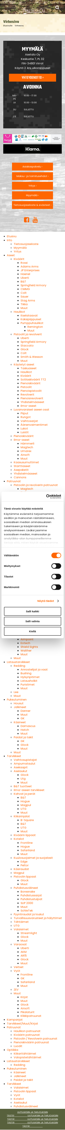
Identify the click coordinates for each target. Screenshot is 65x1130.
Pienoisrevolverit (32, 398)
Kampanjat (15, 1020)
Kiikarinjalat (22, 816)
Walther (26, 651)
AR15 (24, 956)
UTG (23, 809)
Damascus (28, 726)
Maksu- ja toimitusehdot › (32, 176)
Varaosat (20, 944)
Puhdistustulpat (31, 899)
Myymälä (20, 248)
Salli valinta (32, 621)
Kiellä (32, 631)
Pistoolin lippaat (25, 877)
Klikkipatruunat (31, 1016)
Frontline (27, 843)
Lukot (24, 428)
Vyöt (17, 971)
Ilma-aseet (28, 406)
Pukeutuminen (17, 700)
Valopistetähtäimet (27, 1057)
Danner (26, 711)
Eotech (25, 643)
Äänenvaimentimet (34, 425)
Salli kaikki (32, 611)
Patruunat (14, 481)
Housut (18, 703)
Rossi (24, 263)
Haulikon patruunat (27, 1031)
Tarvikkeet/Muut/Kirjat (22, 1024)
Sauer (24, 297)
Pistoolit (26, 387)
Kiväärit (19, 259)
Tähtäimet (21, 922)
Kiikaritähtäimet (25, 1054)
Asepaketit (21, 470)
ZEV (16, 990)
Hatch (25, 730)
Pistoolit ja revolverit (28, 334)
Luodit (18, 1046)
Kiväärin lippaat (25, 835)
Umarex (26, 451)
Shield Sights (29, 647)
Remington (35, 327)
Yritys (17, 251)
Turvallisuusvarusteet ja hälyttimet (38, 918)
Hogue (25, 801)
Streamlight (29, 933)
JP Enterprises (30, 270)
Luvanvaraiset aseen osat (31, 410)
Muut (24, 308)
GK (23, 718)
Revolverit (27, 395)
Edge (24, 862)
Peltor (25, 865)
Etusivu (11, 236)
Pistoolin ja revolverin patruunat (36, 485)
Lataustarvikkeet (18, 662)
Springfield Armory (33, 285)
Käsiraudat (21, 869)
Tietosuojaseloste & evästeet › (32, 205)
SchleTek (27, 911)
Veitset (18, 967)
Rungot (26, 417)
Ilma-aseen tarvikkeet (29, 790)
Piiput (24, 413)
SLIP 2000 (27, 903)
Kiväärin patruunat (27, 1035)
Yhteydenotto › (33, 78)
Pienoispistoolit (31, 391)
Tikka (24, 304)
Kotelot (19, 839)
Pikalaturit (27, 1012)
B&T (23, 282)
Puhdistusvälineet (26, 888)
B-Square (27, 820)
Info (9, 240)
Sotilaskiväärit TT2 (33, 380)
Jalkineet (20, 707)
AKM (24, 952)
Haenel (25, 274)
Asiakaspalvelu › (32, 166)
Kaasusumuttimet (26, 462)
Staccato (27, 346)
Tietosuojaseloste (26, 244)
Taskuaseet (29, 368)
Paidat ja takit (23, 737)
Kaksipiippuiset (31, 319)
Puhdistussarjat (31, 895)
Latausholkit (29, 681)
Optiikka (12, 1050)
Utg (23, 779)
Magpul (26, 805)
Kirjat (24, 997)
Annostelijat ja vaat (34, 670)
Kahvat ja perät (24, 794)
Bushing (26, 673)
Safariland (28, 850)
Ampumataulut (24, 764)
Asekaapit (21, 767)
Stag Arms (28, 300)
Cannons (20, 477)
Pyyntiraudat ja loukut (29, 914)
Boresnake (28, 892)
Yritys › (32, 185)
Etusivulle (7, 25)
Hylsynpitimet (30, 677)
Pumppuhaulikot (32, 323)
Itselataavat (29, 315)
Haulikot (19, 312)
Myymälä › (32, 195)
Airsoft (25, 455)
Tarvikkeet (14, 756)
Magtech (27, 447)
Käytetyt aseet (24, 364)
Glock (24, 349)
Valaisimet (21, 929)
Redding (19, 666)
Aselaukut (20, 771)
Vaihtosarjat (29, 421)
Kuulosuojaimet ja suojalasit (33, 858)
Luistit (25, 432)
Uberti (25, 278)
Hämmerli (27, 444)
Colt (24, 293)
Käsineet (20, 722)
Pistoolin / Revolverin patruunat (35, 1039)
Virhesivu (19, 25)
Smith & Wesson (32, 357)
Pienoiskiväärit (30, 383)
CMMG (25, 289)
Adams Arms (29, 267)
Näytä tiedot (45, 601)
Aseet (11, 255)
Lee (16, 692)
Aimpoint (27, 639)
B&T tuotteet (23, 786)
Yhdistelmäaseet (32, 402)
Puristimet (28, 685)
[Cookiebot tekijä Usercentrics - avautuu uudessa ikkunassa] (46, 496)
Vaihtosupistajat (25, 760)
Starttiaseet (22, 466)
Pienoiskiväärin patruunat (31, 1042)
